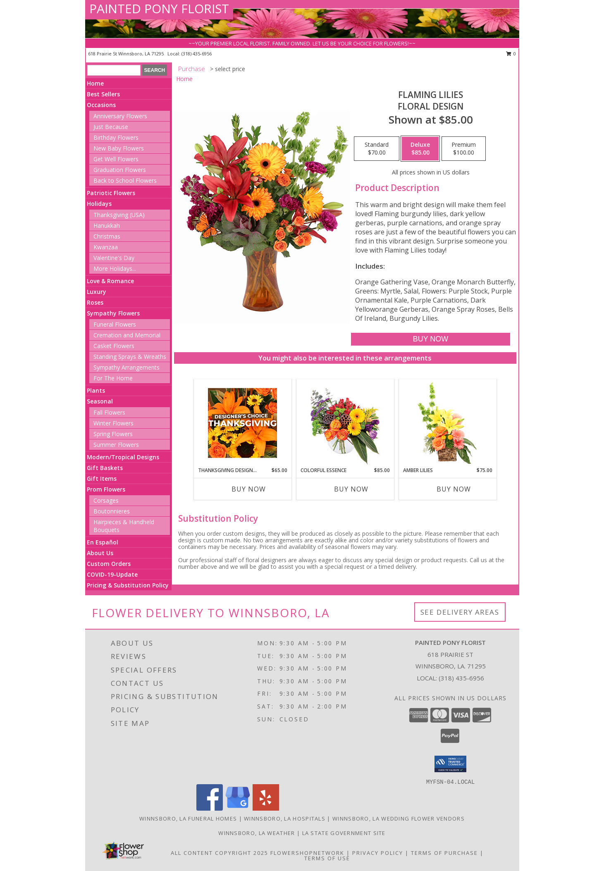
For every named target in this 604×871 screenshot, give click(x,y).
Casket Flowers (113, 346)
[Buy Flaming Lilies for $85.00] (430, 339)
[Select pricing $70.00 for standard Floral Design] (376, 149)
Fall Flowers (109, 412)
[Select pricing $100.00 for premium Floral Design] (463, 149)
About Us (100, 553)
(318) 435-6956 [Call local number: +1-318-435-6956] (196, 53)
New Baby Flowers (118, 148)
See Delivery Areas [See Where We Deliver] (459, 612)
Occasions (101, 105)
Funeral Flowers (114, 324)
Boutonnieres (111, 511)
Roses (95, 302)
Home (95, 83)
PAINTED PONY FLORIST (159, 8)
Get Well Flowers (115, 159)
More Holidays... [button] (114, 268)
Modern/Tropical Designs (123, 457)
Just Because (110, 127)
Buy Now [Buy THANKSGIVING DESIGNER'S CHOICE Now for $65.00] (249, 489)
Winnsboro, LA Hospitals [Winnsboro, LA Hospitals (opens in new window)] (284, 818)
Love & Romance (110, 281)
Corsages (106, 500)
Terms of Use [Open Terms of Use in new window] (327, 858)
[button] (450, 764)
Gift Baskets (105, 468)
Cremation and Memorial (126, 335)
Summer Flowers (116, 445)
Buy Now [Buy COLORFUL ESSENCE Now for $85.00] (351, 489)
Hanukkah (106, 225)
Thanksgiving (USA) (119, 215)
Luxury (96, 292)
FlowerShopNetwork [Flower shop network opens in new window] (307, 853)
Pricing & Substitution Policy (128, 585)
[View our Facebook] (209, 808)
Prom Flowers (106, 489)
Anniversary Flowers (120, 116)
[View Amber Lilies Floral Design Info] (447, 423)
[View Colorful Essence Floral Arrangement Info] (345, 423)
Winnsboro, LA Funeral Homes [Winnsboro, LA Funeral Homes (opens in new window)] (188, 818)
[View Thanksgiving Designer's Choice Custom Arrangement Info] (242, 423)
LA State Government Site (344, 833)
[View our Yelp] (266, 808)
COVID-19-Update (112, 574)
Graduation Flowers (119, 170)
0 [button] (511, 53)
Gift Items (102, 478)
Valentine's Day (113, 258)
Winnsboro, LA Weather (256, 833)
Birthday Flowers (115, 137)
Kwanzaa (105, 247)
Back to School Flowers (125, 180)
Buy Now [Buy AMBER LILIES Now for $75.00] (454, 489)
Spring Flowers (113, 434)
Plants (96, 390)
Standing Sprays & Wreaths (129, 356)
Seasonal (100, 401)
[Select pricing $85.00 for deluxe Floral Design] (420, 149)
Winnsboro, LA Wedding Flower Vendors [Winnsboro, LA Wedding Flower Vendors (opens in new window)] (398, 818)
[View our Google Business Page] (237, 808)
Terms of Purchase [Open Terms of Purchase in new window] (444, 853)
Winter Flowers (113, 423)
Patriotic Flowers (111, 193)
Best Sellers (103, 94)
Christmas (106, 236)
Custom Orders (109, 564)
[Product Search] (114, 70)
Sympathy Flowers (113, 313)
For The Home (113, 378)
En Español (102, 542)
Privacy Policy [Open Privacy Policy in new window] (377, 853)
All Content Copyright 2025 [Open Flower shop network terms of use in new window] (219, 853)
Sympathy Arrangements (126, 367)
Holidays (99, 204)
